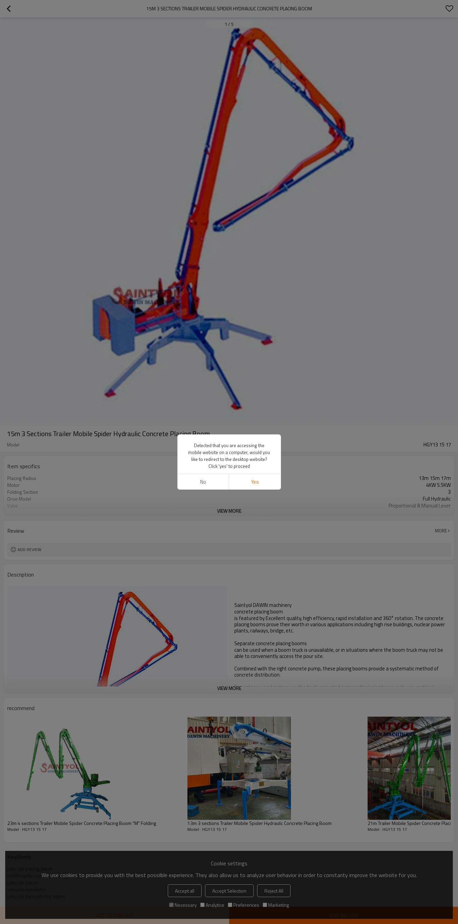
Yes (255, 482)
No (203, 482)
